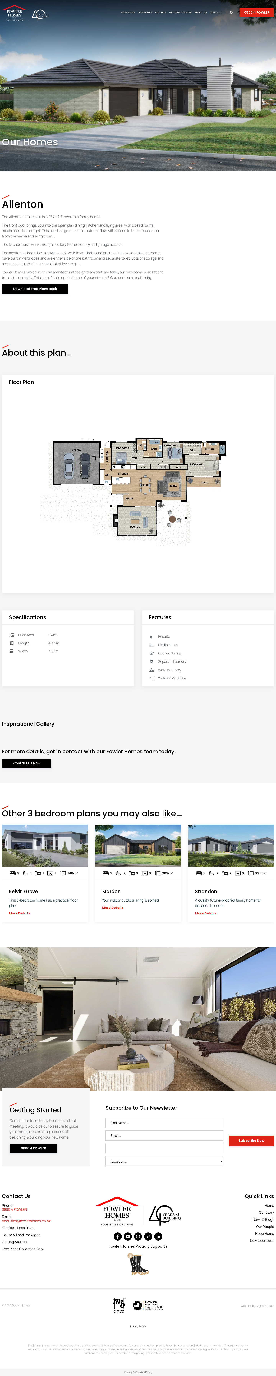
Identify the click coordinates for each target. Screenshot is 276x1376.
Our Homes (145, 12)
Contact (216, 12)
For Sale (160, 12)
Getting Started (180, 12)
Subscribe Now (251, 1140)
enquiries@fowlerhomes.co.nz (26, 1221)
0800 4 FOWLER (14, 1209)
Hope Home (128, 12)
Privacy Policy (138, 1326)
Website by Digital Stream (257, 1306)
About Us (201, 12)
